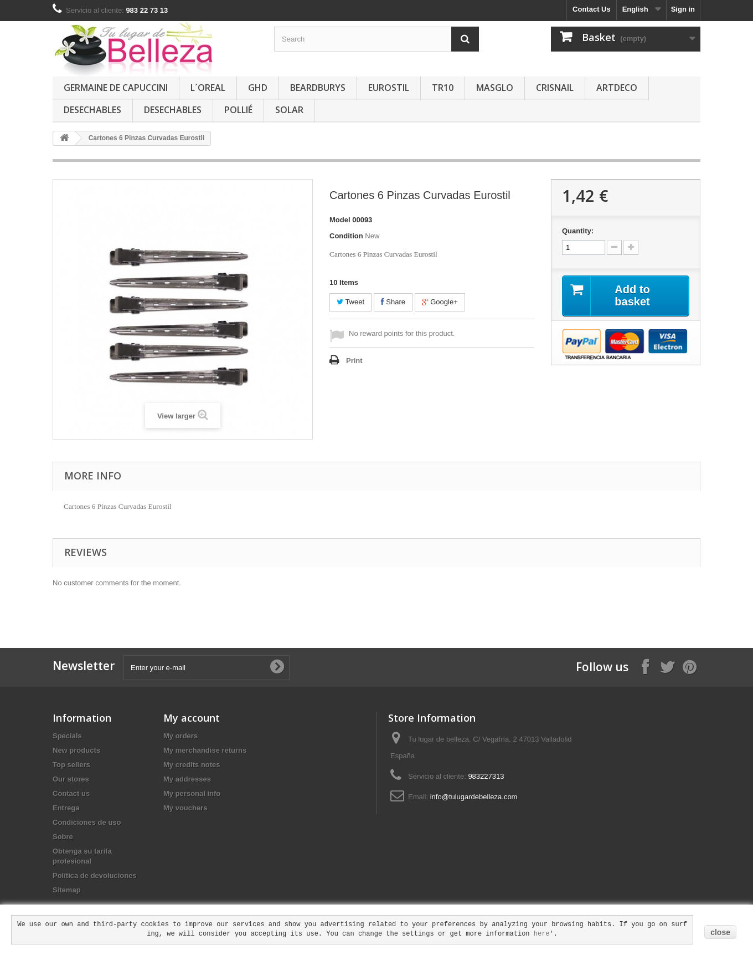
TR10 (442, 87)
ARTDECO (616, 87)
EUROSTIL (388, 87)
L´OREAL (207, 87)
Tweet (350, 302)
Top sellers (71, 764)
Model (339, 220)
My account (191, 717)
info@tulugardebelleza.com (474, 797)
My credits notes (191, 764)
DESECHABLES (92, 110)
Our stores (71, 779)
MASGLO (494, 87)
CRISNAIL (555, 87)
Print (354, 360)
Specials (67, 736)
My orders (180, 736)
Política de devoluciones (95, 875)
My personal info (191, 793)
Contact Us (592, 9)
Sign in (683, 9)
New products (76, 750)
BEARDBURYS (317, 87)
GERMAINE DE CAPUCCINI (116, 87)
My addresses (187, 779)
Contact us (71, 793)
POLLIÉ (238, 110)
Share (393, 302)
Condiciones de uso (87, 822)
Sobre (63, 837)
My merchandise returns (204, 750)
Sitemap (67, 890)
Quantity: (578, 231)
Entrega (66, 808)
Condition (346, 236)
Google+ (440, 302)
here (542, 934)
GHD (257, 87)
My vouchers (185, 808)
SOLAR (289, 110)
